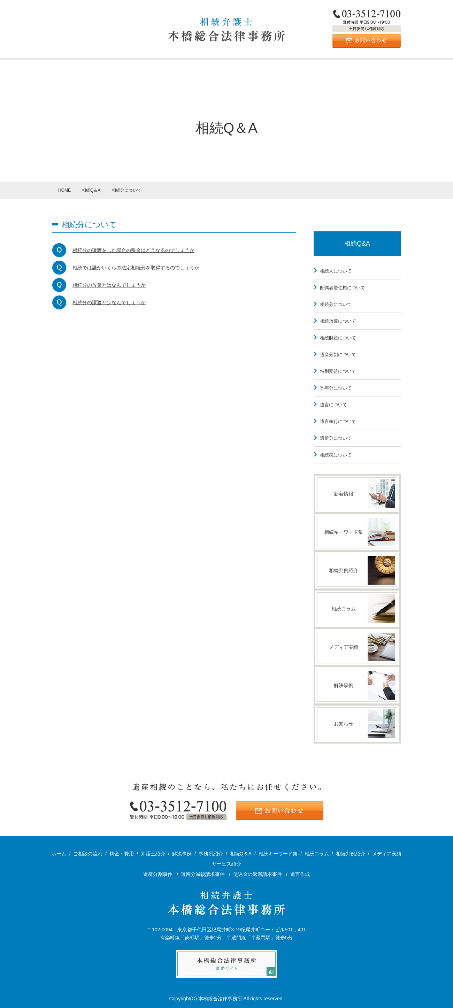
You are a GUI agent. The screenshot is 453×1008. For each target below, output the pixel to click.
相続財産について (338, 337)
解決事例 (207, 68)
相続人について (336, 271)
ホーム (60, 68)
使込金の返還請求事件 (258, 874)
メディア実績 (386, 853)
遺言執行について (338, 421)
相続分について (336, 304)
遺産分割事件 (158, 874)
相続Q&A (357, 243)
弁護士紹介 (262, 68)
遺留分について (336, 438)
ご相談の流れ (372, 68)
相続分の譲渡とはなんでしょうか (109, 302)
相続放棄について (338, 321)
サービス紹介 (151, 68)
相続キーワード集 (278, 853)
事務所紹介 (96, 68)
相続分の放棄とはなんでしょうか (109, 285)
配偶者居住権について (342, 287)
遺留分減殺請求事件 (203, 874)
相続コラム (317, 853)
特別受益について (338, 371)
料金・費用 (316, 68)
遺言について (333, 404)
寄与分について (336, 388)
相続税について (336, 454)
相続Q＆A (241, 853)
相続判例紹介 (350, 853)
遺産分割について (338, 354)
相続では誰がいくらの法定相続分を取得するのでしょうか (135, 267)
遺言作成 (300, 874)
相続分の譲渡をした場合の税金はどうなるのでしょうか (133, 250)
